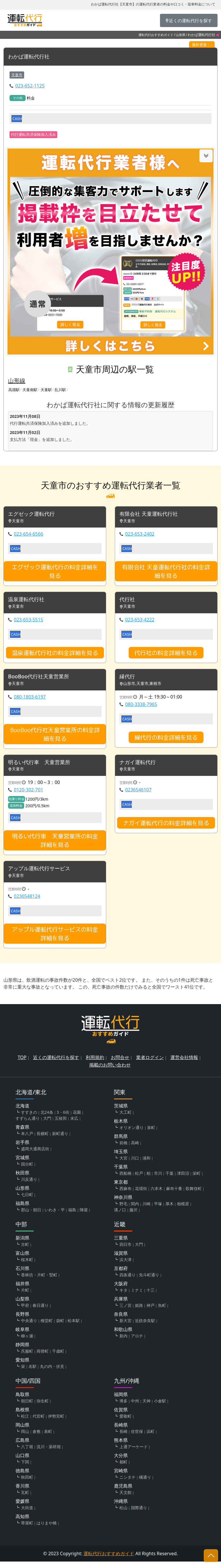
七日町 (27, 1198)
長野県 (22, 1317)
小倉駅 (160, 1404)
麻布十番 (174, 1192)
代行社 (128, 601)
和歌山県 (123, 1333)
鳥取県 (22, 1398)
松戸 (139, 1176)
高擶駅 (14, 390)
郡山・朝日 (31, 1213)
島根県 (22, 1413)
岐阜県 (22, 1333)
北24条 (47, 1115)
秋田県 (22, 1176)
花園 (77, 1115)
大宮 (123, 1161)
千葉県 (121, 1170)
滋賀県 (121, 1256)
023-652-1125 (30, 86)
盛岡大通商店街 (35, 1152)
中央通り (29, 1324)
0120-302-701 (28, 792)
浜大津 (125, 1263)
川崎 (146, 1207)
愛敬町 (125, 1419)
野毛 (123, 1207)
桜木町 (27, 1263)
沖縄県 (121, 1504)
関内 (135, 1207)
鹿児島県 (123, 1489)
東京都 (121, 1185)
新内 (123, 1339)
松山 (123, 1511)
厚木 (169, 1207)
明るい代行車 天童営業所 (42, 764)
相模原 (183, 1207)
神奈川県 (123, 1200)
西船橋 (125, 1176)
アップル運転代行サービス (42, 871)
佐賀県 (121, 1413)
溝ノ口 (120, 1213)
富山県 (22, 1256)
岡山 (25, 1435)
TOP (22, 1061)
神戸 (150, 1308)
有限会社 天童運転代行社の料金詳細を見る (166, 572)
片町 (25, 1293)
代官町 (39, 1419)
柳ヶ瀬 (27, 1339)
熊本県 (121, 1443)
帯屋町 (27, 1526)
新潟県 (22, 1241)
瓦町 (25, 1496)
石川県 (22, 1272)
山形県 (180, 35)
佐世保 (137, 1435)
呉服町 (27, 1354)
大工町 (125, 1115)
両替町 (43, 1354)
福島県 (22, 1207)
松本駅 (74, 1324)
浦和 (146, 1161)
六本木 (156, 1192)
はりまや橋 (47, 1526)
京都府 (121, 1272)
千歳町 (58, 1354)
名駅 (32, 1369)
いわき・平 (55, 1213)
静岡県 (22, 1348)
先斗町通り (149, 1278)
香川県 (22, 1489)
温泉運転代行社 (28, 601)
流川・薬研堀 (49, 1450)
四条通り (127, 1278)
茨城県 (121, 1109)
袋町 (60, 1324)
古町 (25, 1247)
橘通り (145, 1480)
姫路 (139, 1308)
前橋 (123, 1146)
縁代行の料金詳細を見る (166, 739)
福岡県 (121, 1398)
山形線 (16, 381)
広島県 (22, 1443)
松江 (25, 1419)
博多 (123, 1404)
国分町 (27, 1167)
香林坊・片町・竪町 (39, 1278)
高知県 (22, 1520)
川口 (135, 1161)
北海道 (22, 1109)
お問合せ (120, 1061)
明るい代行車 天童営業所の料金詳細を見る (55, 843)
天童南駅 (29, 390)
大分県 (121, 1459)
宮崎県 (121, 1474)
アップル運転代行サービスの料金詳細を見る (55, 937)
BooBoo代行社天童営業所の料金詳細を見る (55, 736)
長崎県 (121, 1428)
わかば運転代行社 (31, 56)
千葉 (169, 1176)
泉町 (151, 1131)
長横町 (43, 1137)
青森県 (22, 1130)
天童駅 (46, 390)
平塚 (158, 1207)
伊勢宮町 (56, 1419)
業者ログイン (150, 1061)
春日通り (41, 1308)
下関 (25, 1465)
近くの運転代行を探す (56, 1061)
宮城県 (22, 1161)
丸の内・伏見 (52, 1369)
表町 (48, 1435)
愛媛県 (22, 1504)
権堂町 (47, 1324)
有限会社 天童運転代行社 (151, 514)
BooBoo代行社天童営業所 (42, 678)
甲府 (25, 1308)
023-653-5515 (28, 621)
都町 (123, 1465)
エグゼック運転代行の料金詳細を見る (55, 572)
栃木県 (121, 1124)
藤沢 (133, 1213)
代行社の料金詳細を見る (166, 654)
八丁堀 (27, 1450)
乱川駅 (60, 390)
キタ (123, 1293)
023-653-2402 (140, 535)
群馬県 (121, 1139)
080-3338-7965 (141, 706)
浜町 (150, 1435)
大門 (47, 1121)
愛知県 (22, 1363)
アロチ (137, 1339)
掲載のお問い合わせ (110, 1068)
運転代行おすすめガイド (155, 35)
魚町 (162, 1308)
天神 (146, 1404)
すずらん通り (28, 1121)
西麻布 (125, 1192)
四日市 (125, 1247)
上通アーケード (133, 1450)
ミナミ (137, 1293)
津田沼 (183, 1176)
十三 (150, 1293)
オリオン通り (131, 1131)
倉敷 (37, 1435)
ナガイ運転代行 (139, 764)
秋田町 (27, 1480)
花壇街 (141, 1192)
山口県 (22, 1459)
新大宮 (125, 1324)
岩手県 (22, 1146)
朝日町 (27, 1404)
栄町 (197, 1176)
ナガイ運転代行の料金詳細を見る (166, 826)
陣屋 (84, 1213)
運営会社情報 (184, 1061)
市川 (158, 1176)
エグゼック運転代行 (34, 514)
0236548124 (27, 899)
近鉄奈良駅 (145, 1324)
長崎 (123, 1435)
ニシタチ (127, 1480)
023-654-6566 (28, 535)
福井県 (22, 1287)
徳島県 (22, 1474)
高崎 (135, 1146)
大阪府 (121, 1287)
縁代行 (128, 678)
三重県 (121, 1241)
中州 (135, 1404)
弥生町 (43, 1404)
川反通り (29, 1182)
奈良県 (121, 1317)
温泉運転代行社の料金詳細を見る (55, 654)
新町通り (60, 1137)
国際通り (139, 1511)
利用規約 (95, 1061)
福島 (72, 1213)
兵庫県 (121, 1302)
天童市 (16, 75)
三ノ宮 (125, 1308)
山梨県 (22, 1302)
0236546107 (138, 792)
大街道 (27, 1511)
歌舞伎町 (194, 1192)
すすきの (29, 1115)
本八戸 (27, 1137)
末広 (74, 1121)
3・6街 (63, 1115)
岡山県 (22, 1428)
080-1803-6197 (30, 699)
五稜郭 (61, 1121)
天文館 (125, 1496)
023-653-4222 (140, 621)
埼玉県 (121, 1155)
